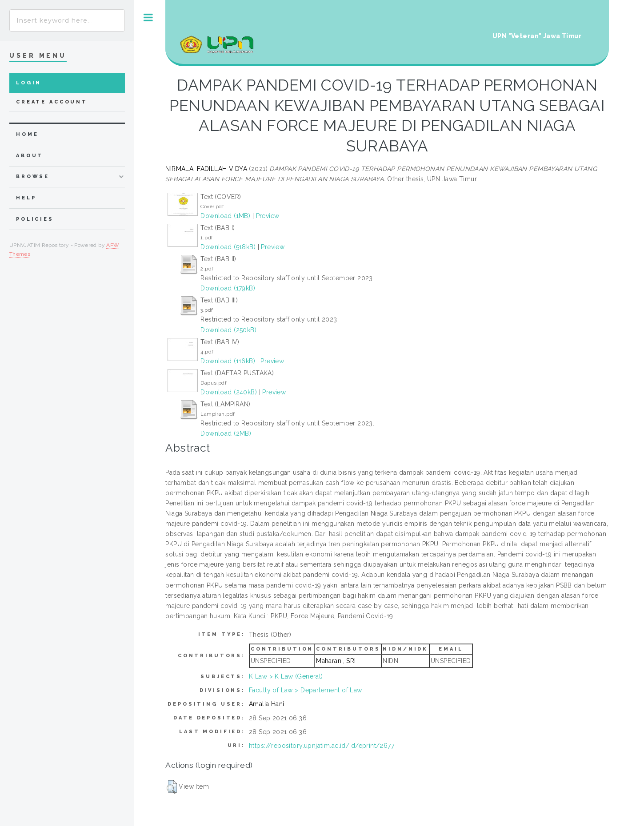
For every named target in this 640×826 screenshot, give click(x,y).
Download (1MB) (225, 215)
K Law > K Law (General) (286, 676)
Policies (35, 219)
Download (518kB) (228, 246)
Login (28, 83)
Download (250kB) (228, 330)
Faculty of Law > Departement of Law (305, 690)
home (27, 134)
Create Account (52, 102)
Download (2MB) (225, 433)
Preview (268, 215)
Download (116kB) (227, 361)
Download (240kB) (228, 392)
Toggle (148, 17)
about (29, 156)
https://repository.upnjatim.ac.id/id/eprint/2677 (321, 745)
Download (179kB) (227, 288)
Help (26, 198)
